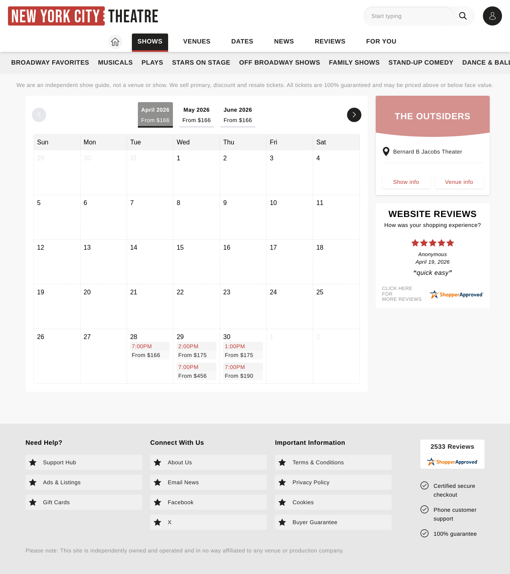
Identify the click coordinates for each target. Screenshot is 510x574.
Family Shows (354, 62)
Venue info (459, 182)
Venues (197, 41)
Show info (406, 182)
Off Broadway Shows (279, 62)
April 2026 (155, 115)
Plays (152, 62)
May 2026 (196, 115)
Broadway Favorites (50, 62)
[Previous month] (39, 115)
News (284, 41)
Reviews (330, 41)
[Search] (464, 16)
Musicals (115, 62)
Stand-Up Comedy (420, 62)
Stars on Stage (201, 62)
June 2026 (238, 115)
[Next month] (354, 115)
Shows (150, 41)
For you (381, 41)
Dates (242, 41)
